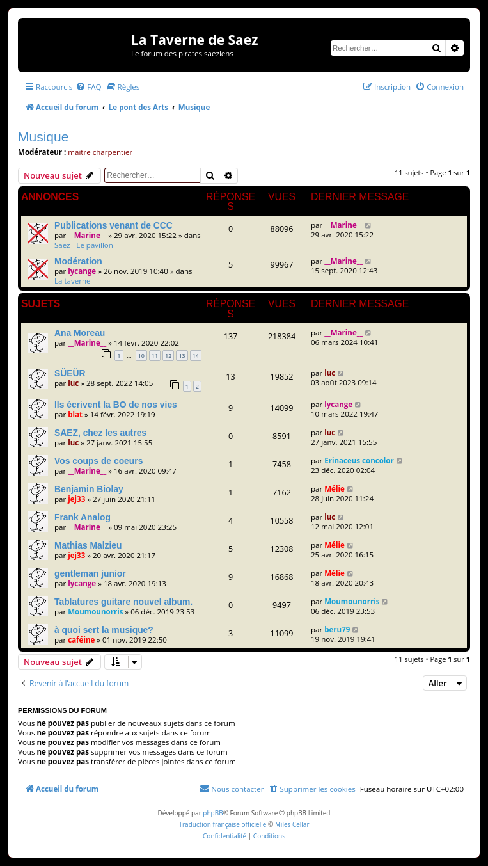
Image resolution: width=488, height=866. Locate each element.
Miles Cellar (292, 824)
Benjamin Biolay (88, 489)
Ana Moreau (79, 333)
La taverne (72, 280)
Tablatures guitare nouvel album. (123, 602)
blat (75, 414)
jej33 (76, 499)
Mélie (334, 488)
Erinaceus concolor (359, 460)
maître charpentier (100, 152)
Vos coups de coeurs (98, 461)
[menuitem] (88, 87)
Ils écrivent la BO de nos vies (115, 404)
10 (141, 355)
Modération (78, 261)
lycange (82, 271)
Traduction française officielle (222, 824)
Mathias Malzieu (88, 545)
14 (196, 355)
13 (181, 355)
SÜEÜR (70, 373)
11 (155, 355)
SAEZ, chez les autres (100, 433)
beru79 (337, 629)
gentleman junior (90, 573)
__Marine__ (87, 235)
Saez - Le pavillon (83, 245)
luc (73, 383)
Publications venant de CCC (113, 225)
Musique (43, 136)
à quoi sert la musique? (103, 630)
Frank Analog (82, 517)
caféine (81, 640)
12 (168, 355)
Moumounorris (95, 611)
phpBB (213, 812)
